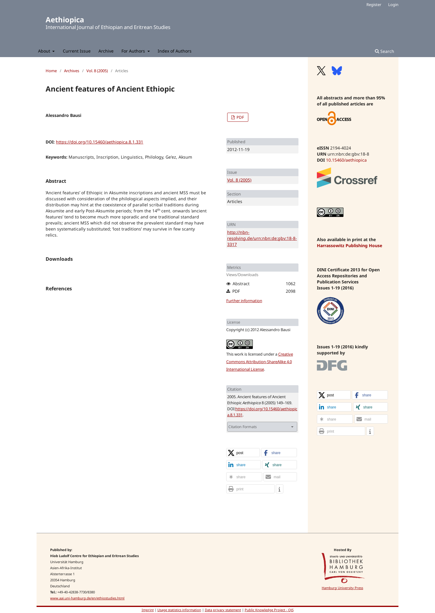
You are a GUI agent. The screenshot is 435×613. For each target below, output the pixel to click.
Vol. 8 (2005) (97, 70)
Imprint (148, 610)
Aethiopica (65, 19)
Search (384, 51)
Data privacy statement (223, 610)
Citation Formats (242, 426)
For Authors (133, 51)
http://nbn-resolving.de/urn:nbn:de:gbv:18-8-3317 (262, 238)
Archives (71, 70)
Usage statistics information (179, 610)
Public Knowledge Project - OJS (269, 610)
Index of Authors (175, 51)
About (44, 51)
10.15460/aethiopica (346, 160)
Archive (106, 51)
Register (373, 4)
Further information (244, 300)
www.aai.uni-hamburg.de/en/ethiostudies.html (87, 598)
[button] (243, 452)
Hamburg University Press (342, 588)
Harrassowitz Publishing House (349, 245)
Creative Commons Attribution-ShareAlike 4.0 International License (259, 361)
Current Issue (77, 51)
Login (393, 4)
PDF (240, 117)
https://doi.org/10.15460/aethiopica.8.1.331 (99, 142)
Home (51, 70)
